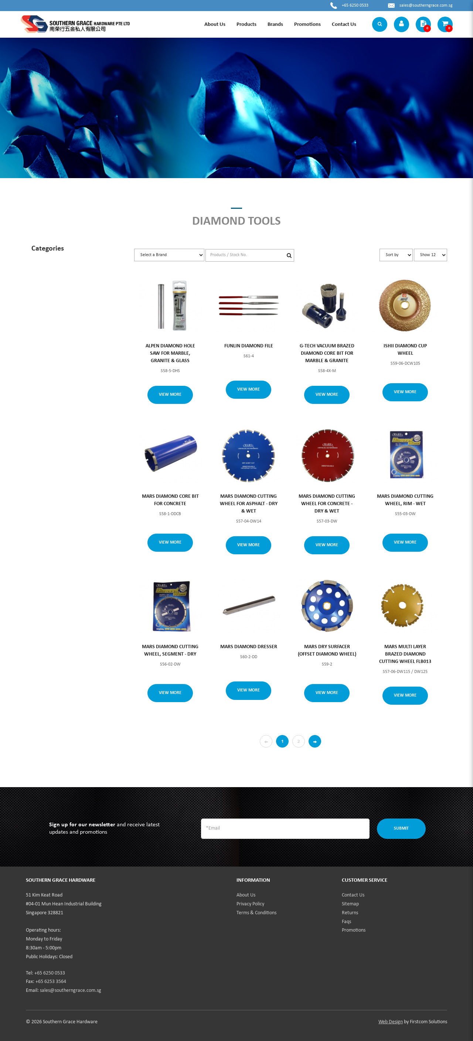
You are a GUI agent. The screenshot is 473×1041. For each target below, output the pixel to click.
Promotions (353, 930)
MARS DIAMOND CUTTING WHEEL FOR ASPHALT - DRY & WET (249, 504)
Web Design (390, 1022)
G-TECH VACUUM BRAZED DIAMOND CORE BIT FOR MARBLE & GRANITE (327, 353)
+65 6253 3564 (50, 981)
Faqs (346, 922)
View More (170, 394)
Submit (401, 828)
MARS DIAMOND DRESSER (248, 647)
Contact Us (353, 895)
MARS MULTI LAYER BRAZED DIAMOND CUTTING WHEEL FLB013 (405, 654)
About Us (245, 895)
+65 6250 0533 (355, 5)
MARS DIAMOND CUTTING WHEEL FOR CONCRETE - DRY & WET (327, 504)
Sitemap (350, 904)
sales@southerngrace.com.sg (426, 5)
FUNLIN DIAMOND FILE (248, 346)
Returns (350, 913)
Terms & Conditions (256, 913)
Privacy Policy (250, 904)
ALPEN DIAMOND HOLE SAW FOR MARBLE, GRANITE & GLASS (170, 353)
